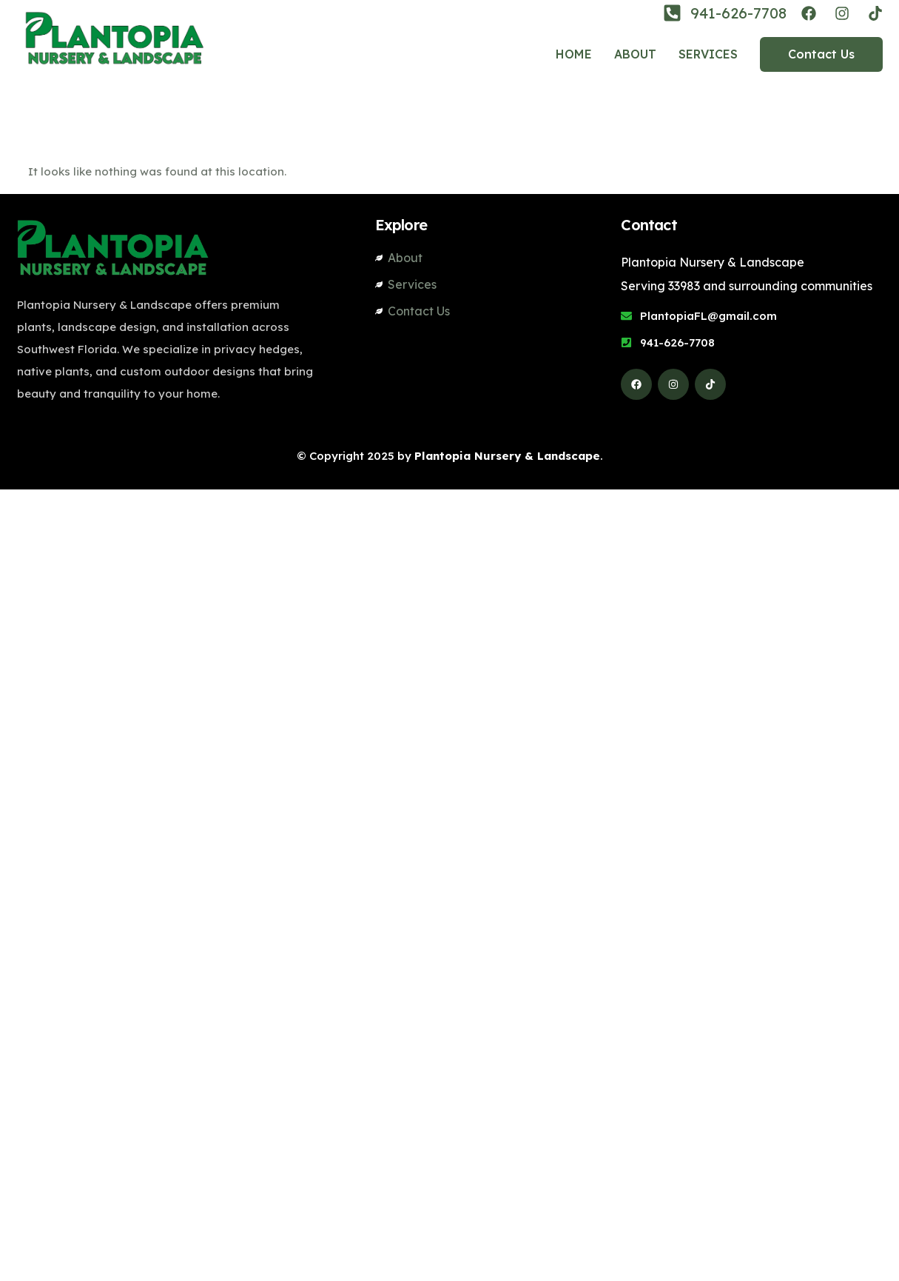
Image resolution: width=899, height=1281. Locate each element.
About (635, 54)
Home (574, 54)
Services (708, 54)
